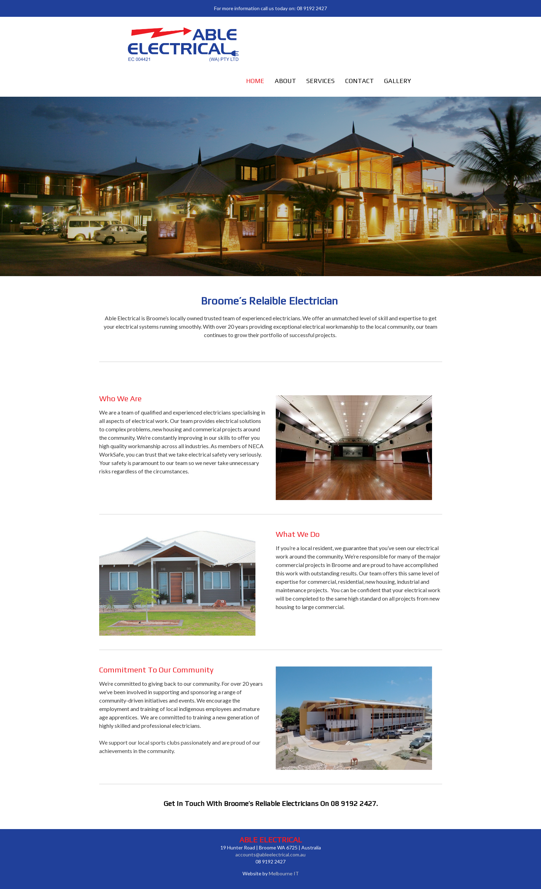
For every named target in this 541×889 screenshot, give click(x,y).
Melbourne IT (284, 873)
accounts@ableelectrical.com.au (270, 854)
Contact (359, 80)
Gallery (397, 80)
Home (255, 80)
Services (320, 80)
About (285, 80)
